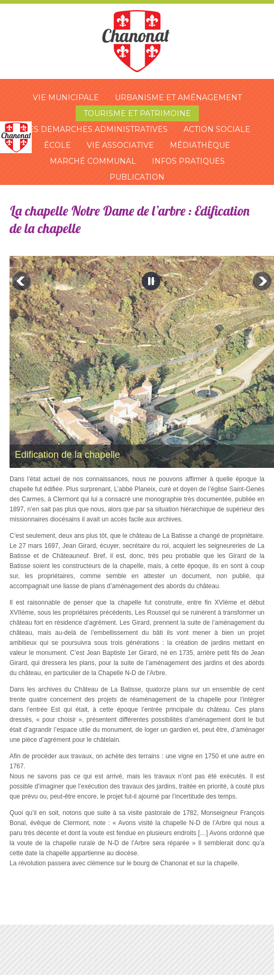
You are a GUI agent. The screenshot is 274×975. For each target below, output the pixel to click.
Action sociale (217, 129)
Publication (137, 177)
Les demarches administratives (96, 129)
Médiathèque (200, 145)
